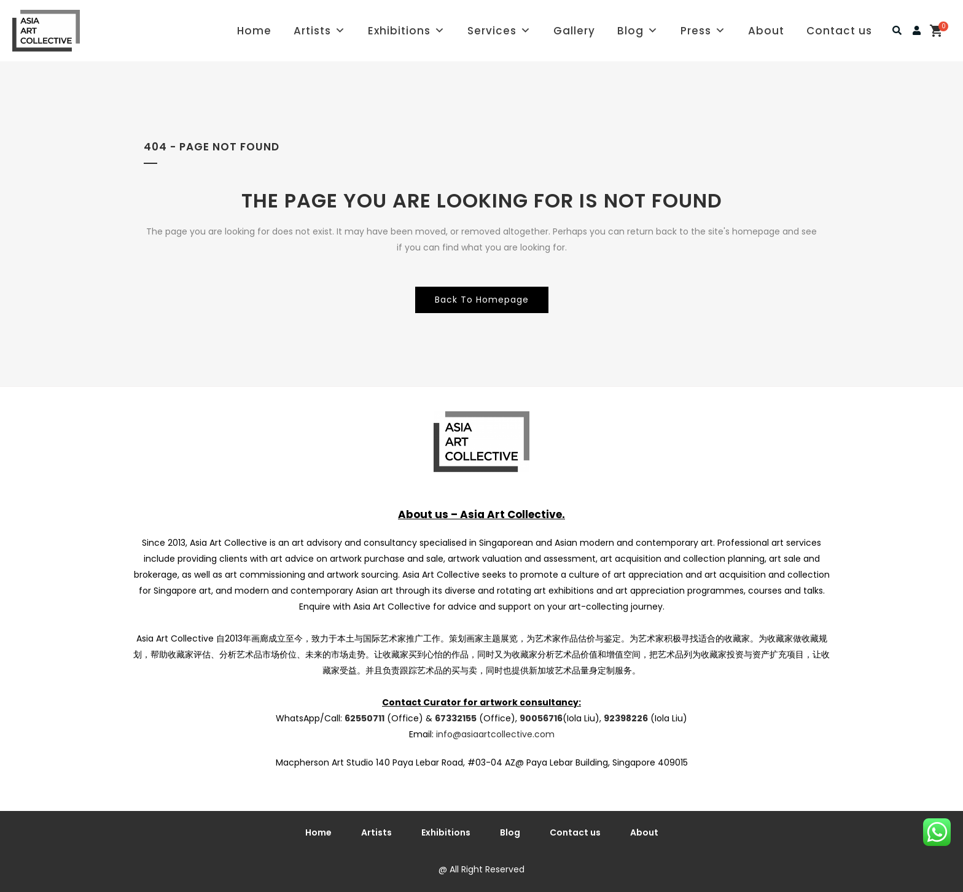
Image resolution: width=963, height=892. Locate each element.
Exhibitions (406, 30)
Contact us (839, 30)
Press (703, 30)
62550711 (364, 718)
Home (254, 30)
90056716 (541, 718)
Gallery (574, 30)
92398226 (626, 718)
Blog (637, 30)
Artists (320, 30)
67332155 (456, 718)
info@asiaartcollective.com (495, 734)
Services (499, 30)
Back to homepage (482, 299)
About (766, 30)
